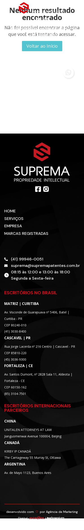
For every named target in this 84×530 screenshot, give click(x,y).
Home (10, 211)
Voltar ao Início (42, 46)
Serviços (14, 218)
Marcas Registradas (26, 233)
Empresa (13, 226)
